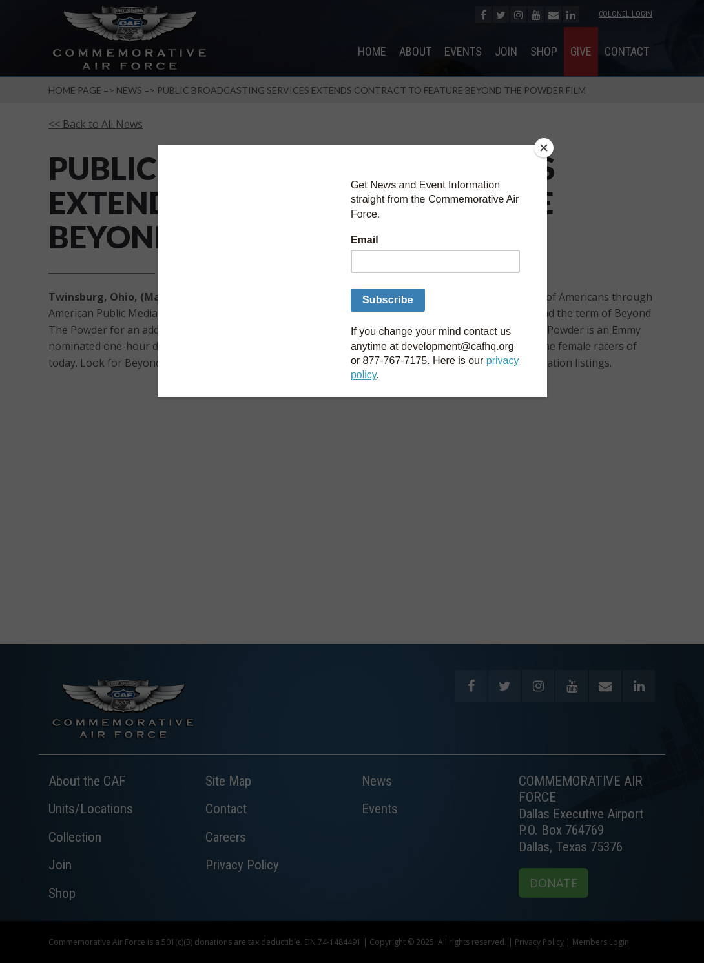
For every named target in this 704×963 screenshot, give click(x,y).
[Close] (544, 147)
